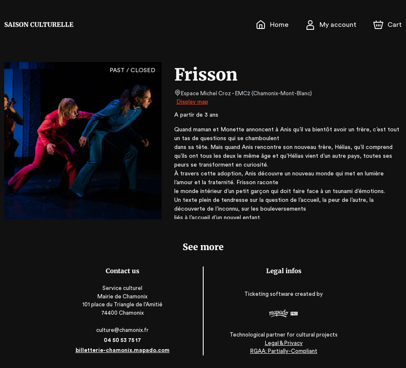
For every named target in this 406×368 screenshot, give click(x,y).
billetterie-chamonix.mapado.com (124, 350)
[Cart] (388, 24)
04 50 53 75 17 (124, 340)
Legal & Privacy (282, 343)
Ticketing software (268, 294)
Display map (192, 102)
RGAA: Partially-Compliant (282, 351)
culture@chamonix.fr (124, 330)
